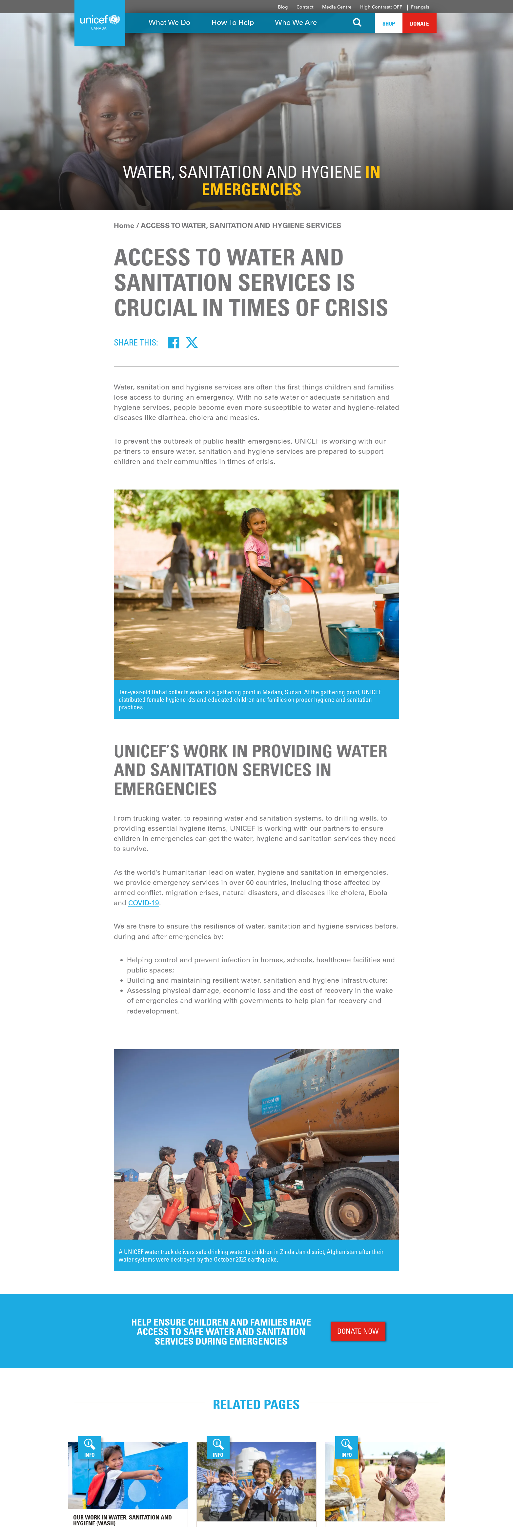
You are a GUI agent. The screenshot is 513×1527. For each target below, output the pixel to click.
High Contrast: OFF (381, 7)
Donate (419, 23)
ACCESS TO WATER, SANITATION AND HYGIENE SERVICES (241, 225)
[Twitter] (192, 342)
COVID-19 (143, 903)
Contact (305, 7)
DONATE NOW (358, 1331)
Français (420, 7)
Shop (388, 23)
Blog (283, 7)
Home (124, 225)
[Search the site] (357, 23)
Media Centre (337, 7)
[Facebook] (173, 342)
